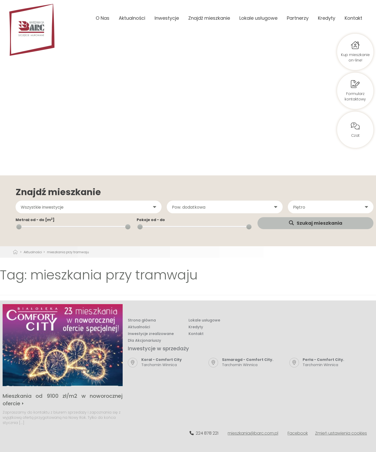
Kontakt (353, 18)
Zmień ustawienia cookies (341, 433)
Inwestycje (167, 18)
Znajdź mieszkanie (209, 18)
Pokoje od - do (151, 219)
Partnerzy (298, 18)
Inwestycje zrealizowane (151, 333)
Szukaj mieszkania (315, 223)
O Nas (102, 18)
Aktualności (132, 18)
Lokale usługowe (258, 18)
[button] (89, 207)
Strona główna (142, 320)
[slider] (19, 226)
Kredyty (326, 18)
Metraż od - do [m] (35, 219)
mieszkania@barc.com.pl (253, 433)
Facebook (298, 433)
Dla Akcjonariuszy (144, 340)
